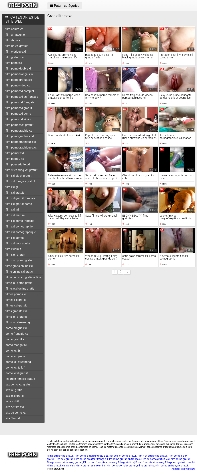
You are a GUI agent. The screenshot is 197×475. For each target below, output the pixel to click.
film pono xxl (13, 63)
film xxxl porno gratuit (19, 260)
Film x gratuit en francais (61, 465)
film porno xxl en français (21, 96)
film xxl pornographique (20, 232)
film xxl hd (12, 209)
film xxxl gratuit (15, 254)
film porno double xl (18, 68)
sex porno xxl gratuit (18, 384)
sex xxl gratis (13, 390)
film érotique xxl (15, 51)
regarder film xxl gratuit (20, 379)
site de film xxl (14, 407)
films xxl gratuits (16, 316)
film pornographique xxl (20, 142)
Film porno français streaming (100, 462)
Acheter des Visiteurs (183, 468)
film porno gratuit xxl (18, 80)
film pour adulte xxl (17, 164)
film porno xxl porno (18, 113)
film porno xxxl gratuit (19, 125)
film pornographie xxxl (19, 136)
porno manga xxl (16, 345)
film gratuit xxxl (15, 57)
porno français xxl (17, 333)
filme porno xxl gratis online (23, 277)
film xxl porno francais (19, 221)
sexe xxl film (13, 401)
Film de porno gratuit (153, 459)
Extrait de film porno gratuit (121, 455)
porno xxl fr (12, 350)
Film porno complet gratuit (121, 465)
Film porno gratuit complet (180, 462)
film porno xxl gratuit (18, 108)
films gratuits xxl (16, 311)
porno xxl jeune (15, 356)
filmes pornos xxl (16, 294)
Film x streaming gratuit (60, 455)
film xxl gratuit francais (20, 198)
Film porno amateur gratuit (90, 455)
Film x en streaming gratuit (153, 455)
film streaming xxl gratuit (21, 170)
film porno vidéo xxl (18, 85)
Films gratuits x (145, 465)
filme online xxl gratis (19, 271)
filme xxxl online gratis (19, 288)
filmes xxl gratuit (16, 305)
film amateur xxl (15, 34)
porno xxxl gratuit (16, 373)
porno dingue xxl (16, 328)
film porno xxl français (19, 102)
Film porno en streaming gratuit (64, 462)
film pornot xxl (14, 153)
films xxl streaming (17, 322)
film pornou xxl (15, 159)
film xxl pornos (14, 238)
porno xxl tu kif (15, 367)
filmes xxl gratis (15, 300)
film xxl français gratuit (20, 181)
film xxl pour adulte (17, 243)
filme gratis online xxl (19, 266)
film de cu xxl (13, 40)
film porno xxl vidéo (18, 119)
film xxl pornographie (19, 226)
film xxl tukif (13, 249)
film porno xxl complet (19, 91)
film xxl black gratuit (18, 175)
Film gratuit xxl (126, 462)
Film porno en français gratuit (172, 465)
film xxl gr (11, 187)
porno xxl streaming (18, 362)
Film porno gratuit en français (123, 459)
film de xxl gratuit (16, 46)
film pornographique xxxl (21, 147)
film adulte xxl (14, 29)
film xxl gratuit (14, 192)
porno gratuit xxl (15, 339)
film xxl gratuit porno (18, 204)
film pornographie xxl (19, 130)
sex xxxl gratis (14, 395)
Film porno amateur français (90, 459)
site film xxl (12, 418)
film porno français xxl (19, 74)
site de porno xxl (15, 412)
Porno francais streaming (149, 462)
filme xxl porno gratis (18, 283)
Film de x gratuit (64, 459)
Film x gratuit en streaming (91, 465)
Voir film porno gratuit (178, 459)
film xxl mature (15, 215)
